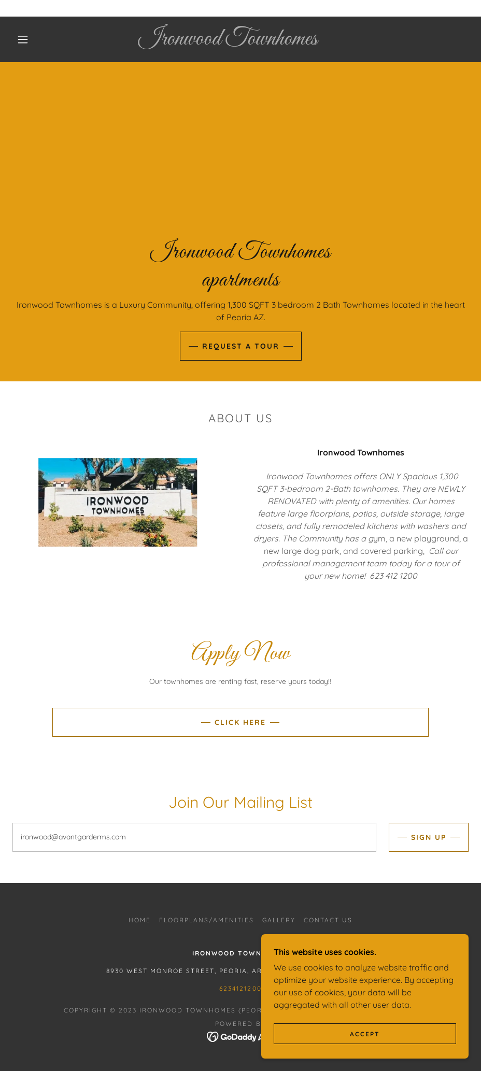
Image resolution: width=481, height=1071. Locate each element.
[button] (22, 39)
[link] (228, 41)
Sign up (428, 837)
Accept (365, 1034)
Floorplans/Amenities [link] (206, 920)
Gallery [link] (278, 920)
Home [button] (140, 920)
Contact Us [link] (328, 920)
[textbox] (194, 837)
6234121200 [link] (240, 988)
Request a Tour (240, 346)
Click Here (240, 722)
